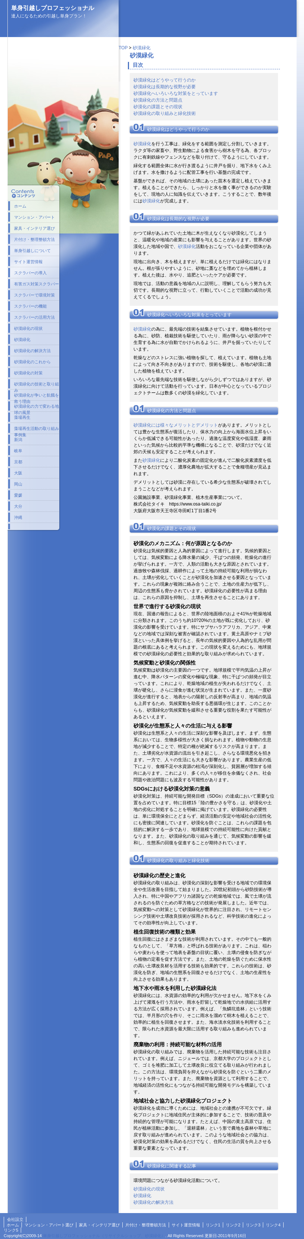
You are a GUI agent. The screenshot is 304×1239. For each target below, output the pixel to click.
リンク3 (253, 1225)
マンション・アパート (34, 217)
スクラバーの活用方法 (34, 317)
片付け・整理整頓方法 (34, 239)
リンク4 (273, 1225)
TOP (123, 47)
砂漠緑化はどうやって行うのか (164, 80)
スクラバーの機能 (30, 306)
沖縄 (18, 517)
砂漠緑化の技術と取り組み (36, 385)
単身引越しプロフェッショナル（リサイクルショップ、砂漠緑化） (104, 1235)
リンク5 (11, 1230)
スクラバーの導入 (30, 273)
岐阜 (18, 450)
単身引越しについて (32, 250)
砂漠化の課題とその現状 (157, 106)
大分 (18, 506)
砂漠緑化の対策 (28, 373)
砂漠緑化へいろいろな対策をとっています (175, 93)
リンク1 (213, 1225)
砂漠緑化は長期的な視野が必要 (164, 86)
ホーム (20, 206)
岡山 (18, 484)
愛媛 (18, 495)
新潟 (18, 439)
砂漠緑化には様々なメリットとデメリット (175, 425)
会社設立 (15, 1219)
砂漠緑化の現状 (149, 1189)
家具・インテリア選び (34, 228)
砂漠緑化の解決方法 (153, 1202)
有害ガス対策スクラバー (36, 284)
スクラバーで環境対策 (34, 295)
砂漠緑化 (142, 47)
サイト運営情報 (28, 261)
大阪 (18, 473)
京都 (18, 462)
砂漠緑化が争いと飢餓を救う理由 (36, 396)
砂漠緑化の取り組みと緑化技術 (164, 113)
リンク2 (233, 1225)
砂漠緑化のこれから (32, 362)
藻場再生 (22, 417)
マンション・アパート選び (48, 1225)
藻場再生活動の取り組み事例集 (36, 430)
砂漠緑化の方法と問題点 (157, 100)
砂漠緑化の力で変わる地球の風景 (36, 407)
